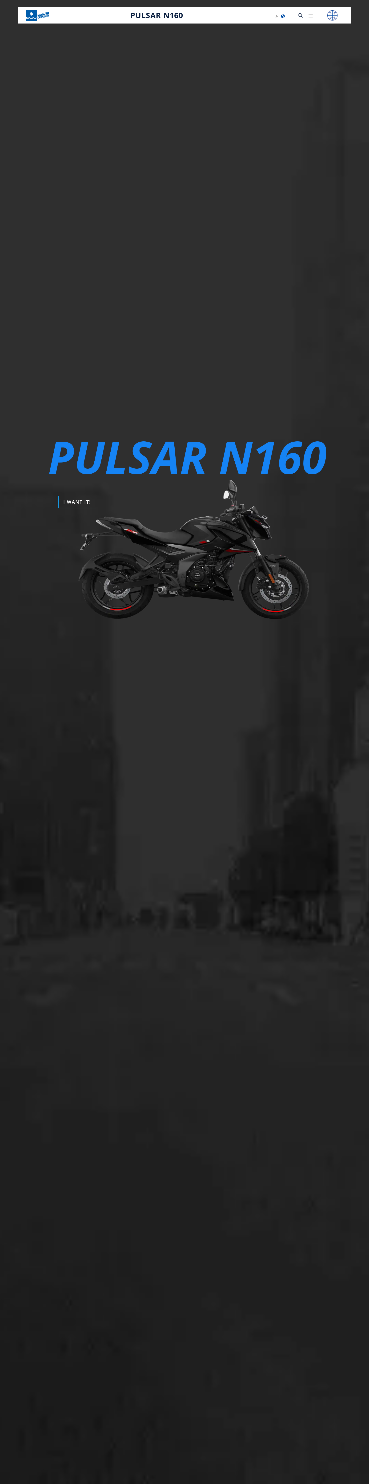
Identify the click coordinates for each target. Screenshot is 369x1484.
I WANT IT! (77, 502)
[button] (282, 16)
